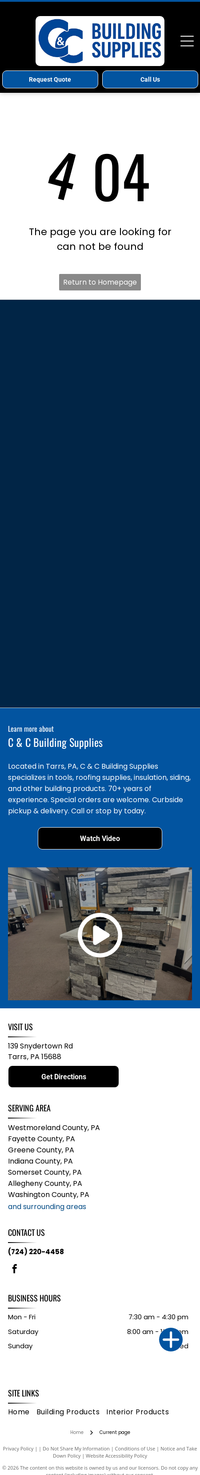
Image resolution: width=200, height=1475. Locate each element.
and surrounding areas (47, 1207)
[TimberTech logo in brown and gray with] (54, 353)
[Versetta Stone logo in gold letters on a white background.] (145, 654)
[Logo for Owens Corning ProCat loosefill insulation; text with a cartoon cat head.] (54, 688)
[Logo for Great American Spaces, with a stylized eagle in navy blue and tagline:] (145, 587)
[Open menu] (187, 41)
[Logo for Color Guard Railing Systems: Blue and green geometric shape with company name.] (54, 587)
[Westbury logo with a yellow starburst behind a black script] (145, 554)
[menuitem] (22, 1412)
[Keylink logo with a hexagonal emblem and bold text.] (145, 386)
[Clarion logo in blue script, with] (145, 320)
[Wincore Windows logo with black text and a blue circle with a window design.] (54, 554)
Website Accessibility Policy (116, 1455)
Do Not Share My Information (76, 1448)
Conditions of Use (135, 1448)
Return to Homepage (100, 282)
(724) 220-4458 (36, 1251)
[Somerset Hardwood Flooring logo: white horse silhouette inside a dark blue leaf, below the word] (54, 621)
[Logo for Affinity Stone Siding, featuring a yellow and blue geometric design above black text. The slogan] (54, 654)
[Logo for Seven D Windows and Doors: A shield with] (145, 621)
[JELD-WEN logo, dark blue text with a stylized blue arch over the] (54, 520)
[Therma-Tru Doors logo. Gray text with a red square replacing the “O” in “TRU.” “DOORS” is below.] (54, 420)
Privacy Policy (18, 1448)
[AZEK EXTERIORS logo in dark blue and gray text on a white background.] (145, 487)
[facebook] (14, 1270)
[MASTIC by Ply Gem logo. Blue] (54, 320)
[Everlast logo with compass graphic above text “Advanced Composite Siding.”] (145, 420)
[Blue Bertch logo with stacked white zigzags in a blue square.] (54, 487)
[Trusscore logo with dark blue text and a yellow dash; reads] (54, 453)
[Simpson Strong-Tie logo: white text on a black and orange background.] (145, 353)
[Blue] (54, 386)
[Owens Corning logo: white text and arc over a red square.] (145, 520)
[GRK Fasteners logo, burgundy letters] (145, 688)
